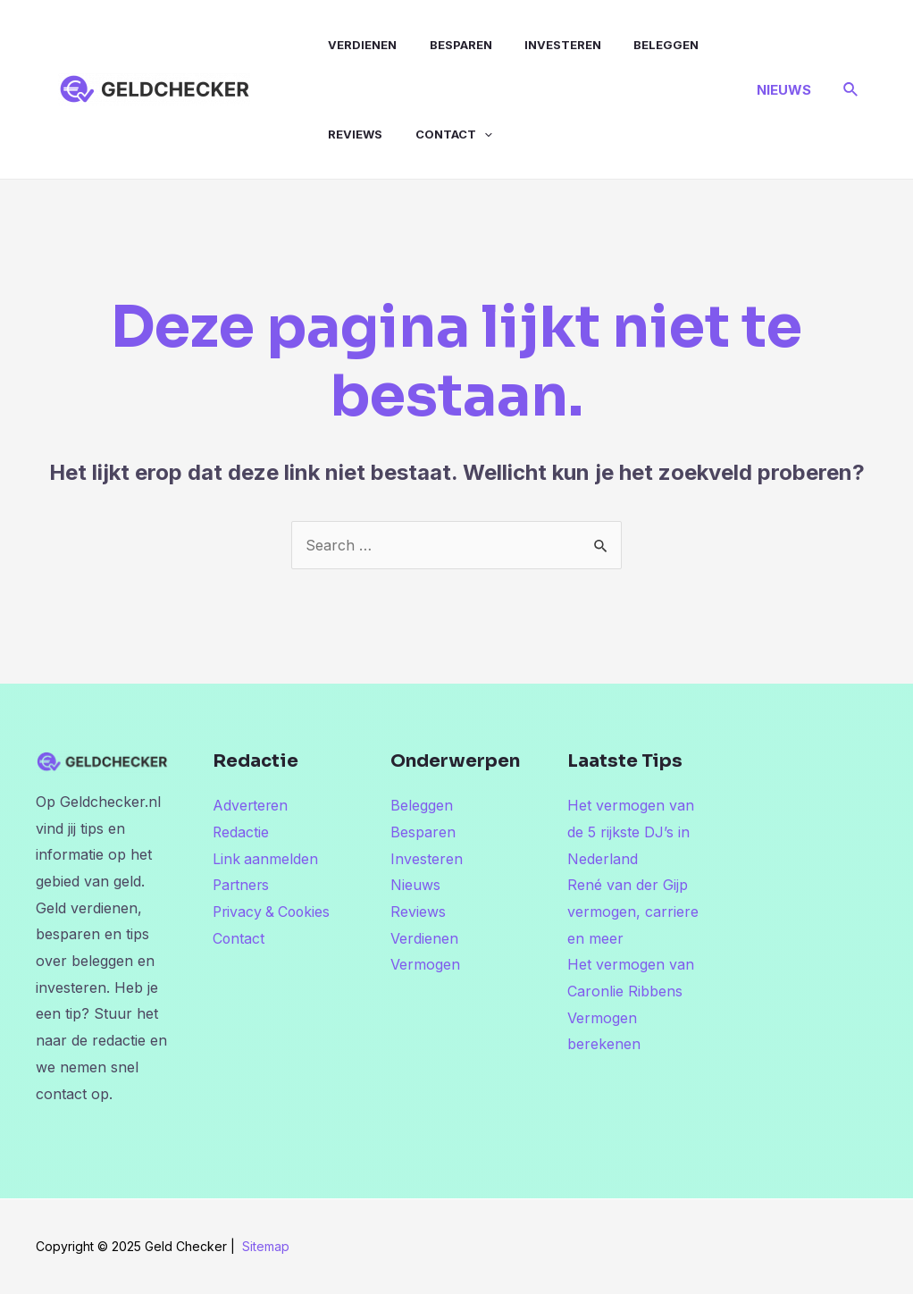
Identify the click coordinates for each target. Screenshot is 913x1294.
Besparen (444, 45)
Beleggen (629, 45)
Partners (242, 885)
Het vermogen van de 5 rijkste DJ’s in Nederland (630, 831)
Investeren (536, 45)
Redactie (241, 832)
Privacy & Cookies (274, 911)
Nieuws (415, 885)
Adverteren (251, 805)
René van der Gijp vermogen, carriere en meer (633, 911)
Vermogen (425, 964)
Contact (436, 134)
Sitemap (265, 1246)
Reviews (349, 134)
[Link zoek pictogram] (851, 90)
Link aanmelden (266, 859)
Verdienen (356, 45)
